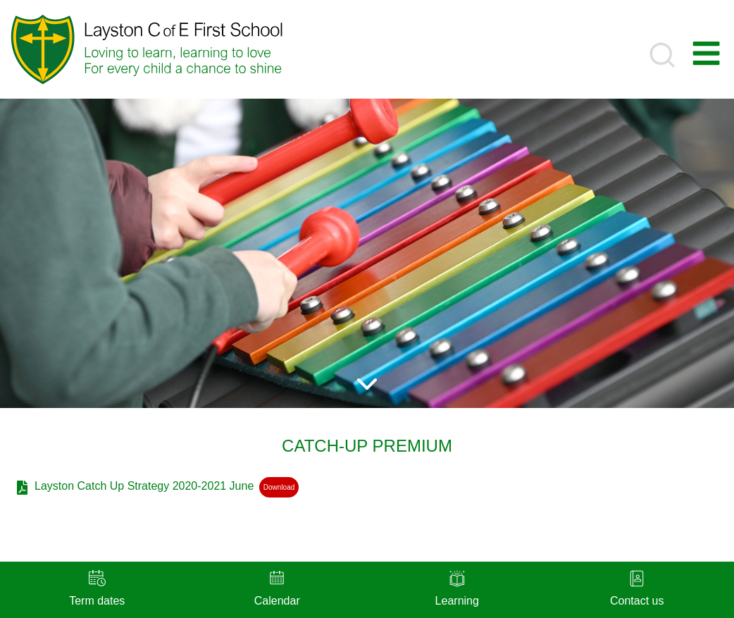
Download (278, 487)
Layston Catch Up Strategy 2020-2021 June (144, 486)
